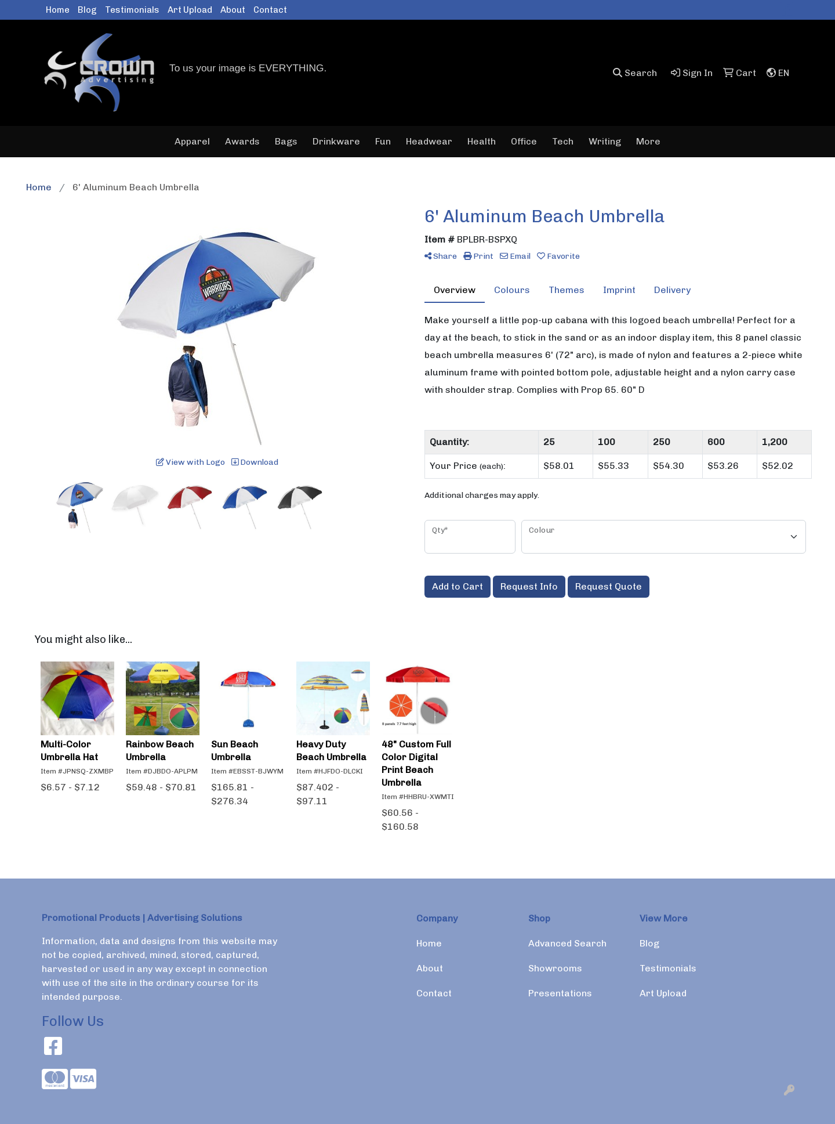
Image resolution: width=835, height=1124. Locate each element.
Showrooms (555, 968)
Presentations (560, 993)
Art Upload (190, 10)
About (232, 10)
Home (58, 10)
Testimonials (132, 10)
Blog (87, 10)
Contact (270, 10)
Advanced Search (567, 943)
